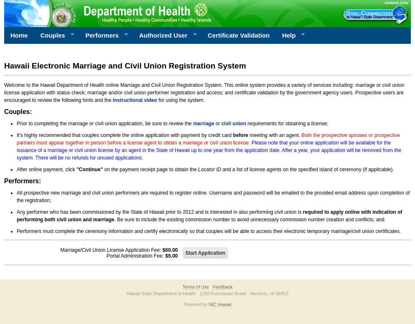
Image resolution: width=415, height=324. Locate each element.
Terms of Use (195, 286)
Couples (54, 35)
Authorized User (164, 35)
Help (290, 35)
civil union (233, 124)
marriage (203, 124)
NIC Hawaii (220, 304)
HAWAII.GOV (397, 2)
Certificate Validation (238, 35)
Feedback (222, 286)
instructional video (135, 100)
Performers (103, 35)
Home (19, 35)
